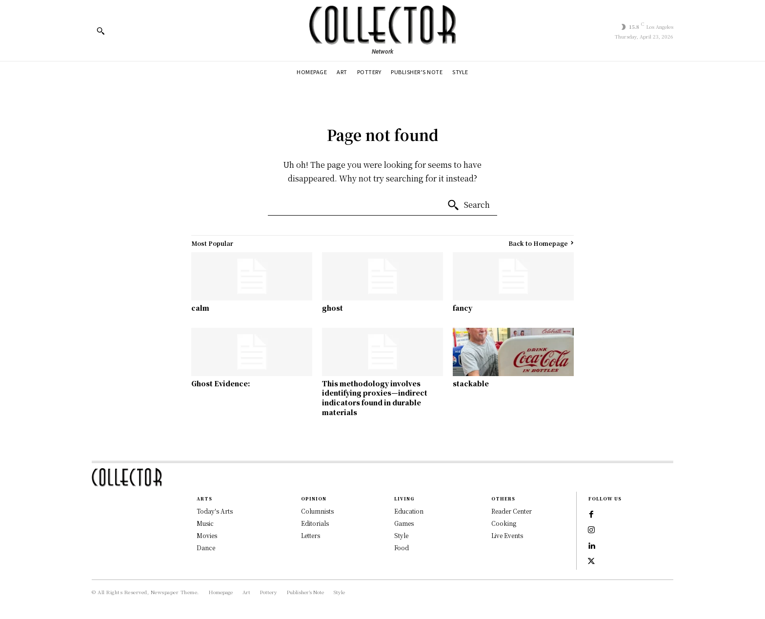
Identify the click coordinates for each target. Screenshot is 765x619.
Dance (206, 547)
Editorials (315, 523)
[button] (100, 31)
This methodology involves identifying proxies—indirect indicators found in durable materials (374, 398)
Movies (207, 535)
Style (401, 535)
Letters (310, 535)
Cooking (503, 523)
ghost (332, 308)
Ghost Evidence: (220, 383)
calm (200, 308)
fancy (462, 308)
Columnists (317, 511)
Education (408, 511)
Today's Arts (215, 511)
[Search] (468, 205)
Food (401, 547)
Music (205, 523)
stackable (471, 383)
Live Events (507, 535)
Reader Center (511, 511)
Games (404, 523)
